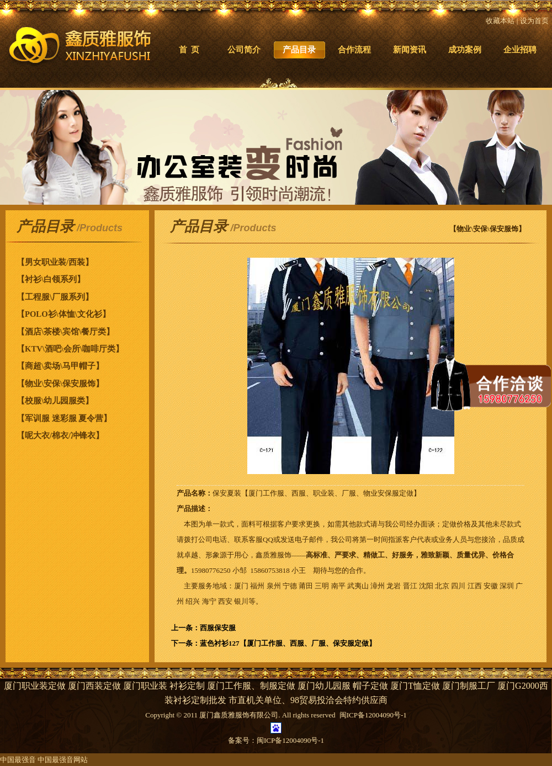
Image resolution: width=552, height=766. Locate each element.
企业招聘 (520, 49)
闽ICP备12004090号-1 (290, 740)
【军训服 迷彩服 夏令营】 (64, 418)
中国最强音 (18, 760)
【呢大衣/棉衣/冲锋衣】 (60, 435)
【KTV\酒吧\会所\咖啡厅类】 (70, 348)
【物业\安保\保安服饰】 (60, 383)
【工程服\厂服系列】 (55, 296)
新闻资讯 (409, 49)
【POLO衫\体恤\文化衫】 (63, 314)
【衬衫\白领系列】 (51, 279)
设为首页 (534, 21)
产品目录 (299, 49)
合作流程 (354, 49)
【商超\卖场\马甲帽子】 (60, 365)
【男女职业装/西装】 (55, 262)
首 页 (189, 49)
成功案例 (464, 49)
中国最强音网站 (63, 760)
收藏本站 (500, 21)
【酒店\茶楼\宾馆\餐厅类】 (65, 331)
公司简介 (244, 49)
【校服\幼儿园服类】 (55, 400)
